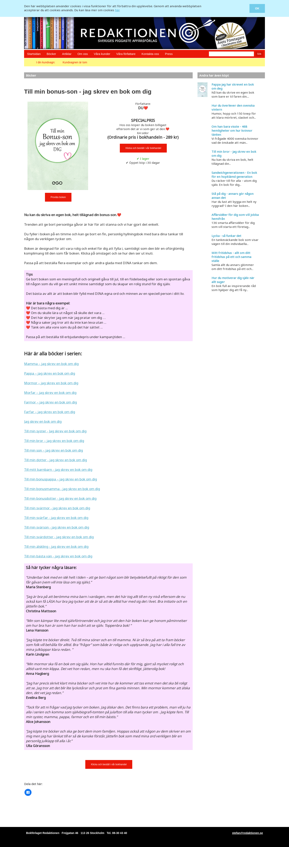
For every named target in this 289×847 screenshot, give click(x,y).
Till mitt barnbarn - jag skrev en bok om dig (58, 469)
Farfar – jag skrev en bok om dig (49, 411)
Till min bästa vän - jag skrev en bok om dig (58, 556)
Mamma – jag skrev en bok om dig (51, 363)
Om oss (82, 54)
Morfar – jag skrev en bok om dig (50, 392)
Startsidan (34, 54)
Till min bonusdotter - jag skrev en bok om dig (60, 498)
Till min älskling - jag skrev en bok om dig (56, 546)
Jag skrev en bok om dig (43, 421)
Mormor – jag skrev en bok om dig (51, 383)
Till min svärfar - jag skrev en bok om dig (56, 517)
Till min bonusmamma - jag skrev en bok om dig (62, 488)
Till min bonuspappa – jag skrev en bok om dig (60, 479)
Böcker (51, 54)
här (117, 10)
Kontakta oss (150, 54)
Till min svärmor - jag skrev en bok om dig (57, 508)
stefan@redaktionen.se (247, 833)
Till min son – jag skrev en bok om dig (53, 450)
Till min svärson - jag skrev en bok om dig (56, 527)
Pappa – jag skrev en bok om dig (49, 373)
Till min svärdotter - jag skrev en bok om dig (59, 537)
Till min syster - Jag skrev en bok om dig (55, 431)
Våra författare (125, 54)
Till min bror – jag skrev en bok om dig (54, 440)
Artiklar (66, 54)
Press (169, 54)
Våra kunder (102, 54)
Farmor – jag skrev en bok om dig (50, 402)
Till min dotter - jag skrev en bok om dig (55, 460)
